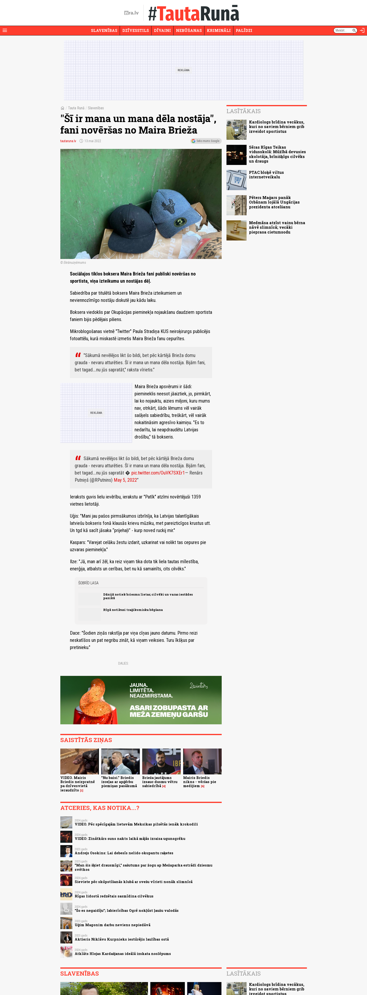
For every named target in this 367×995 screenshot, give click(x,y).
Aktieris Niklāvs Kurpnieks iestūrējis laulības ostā (122, 939)
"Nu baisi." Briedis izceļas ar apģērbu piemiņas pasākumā (119, 781)
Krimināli (219, 30)
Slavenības (104, 30)
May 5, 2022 (125, 480)
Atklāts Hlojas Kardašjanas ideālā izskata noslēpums (123, 953)
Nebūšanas (189, 30)
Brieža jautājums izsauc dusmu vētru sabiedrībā (159, 781)
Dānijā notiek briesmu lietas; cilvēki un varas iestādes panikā (148, 596)
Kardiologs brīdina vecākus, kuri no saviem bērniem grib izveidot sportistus (276, 126)
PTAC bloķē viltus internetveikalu (266, 174)
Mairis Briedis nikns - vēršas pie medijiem (199, 781)
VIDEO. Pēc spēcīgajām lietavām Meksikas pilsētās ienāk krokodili (136, 824)
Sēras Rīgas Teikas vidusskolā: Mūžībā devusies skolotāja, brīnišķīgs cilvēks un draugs (277, 154)
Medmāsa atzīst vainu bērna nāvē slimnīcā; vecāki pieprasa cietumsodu (277, 227)
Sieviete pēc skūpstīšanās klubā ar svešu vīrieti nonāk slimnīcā (133, 881)
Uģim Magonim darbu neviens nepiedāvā (112, 925)
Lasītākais (243, 111)
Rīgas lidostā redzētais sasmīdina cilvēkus (114, 896)
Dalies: (123, 663)
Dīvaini (162, 30)
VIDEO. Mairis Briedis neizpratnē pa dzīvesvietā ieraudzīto (77, 783)
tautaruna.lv (68, 141)
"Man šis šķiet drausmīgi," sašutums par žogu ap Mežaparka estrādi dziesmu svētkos (143, 867)
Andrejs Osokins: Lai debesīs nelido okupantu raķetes (124, 853)
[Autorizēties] (362, 30)
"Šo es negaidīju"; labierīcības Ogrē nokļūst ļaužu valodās (127, 910)
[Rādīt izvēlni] (5, 30)
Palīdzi (244, 30)
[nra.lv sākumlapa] (131, 13)
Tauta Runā (76, 108)
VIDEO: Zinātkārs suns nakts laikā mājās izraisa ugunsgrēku (130, 838)
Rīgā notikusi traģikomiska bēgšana (133, 610)
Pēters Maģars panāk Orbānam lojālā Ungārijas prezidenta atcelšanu (274, 202)
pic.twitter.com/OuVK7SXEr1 (158, 473)
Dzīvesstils (135, 30)
